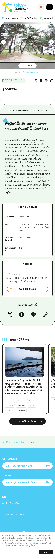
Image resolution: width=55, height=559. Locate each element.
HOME (21, 72)
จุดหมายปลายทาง (33, 72)
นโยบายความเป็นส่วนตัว (30, 543)
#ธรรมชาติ (27, 101)
